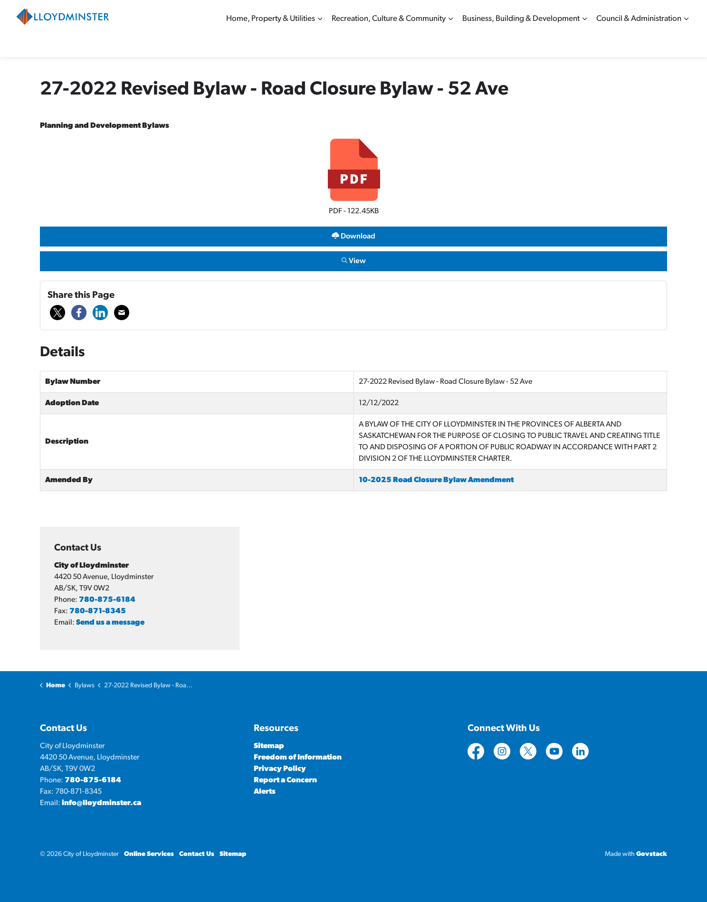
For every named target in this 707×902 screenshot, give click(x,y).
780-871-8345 (97, 611)
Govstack (651, 854)
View (353, 261)
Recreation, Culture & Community (389, 42)
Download (353, 236)
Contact (567, 14)
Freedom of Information (298, 757)
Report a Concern (285, 780)
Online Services (610, 14)
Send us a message (110, 623)
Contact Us (196, 854)
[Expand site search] (681, 14)
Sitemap (652, 14)
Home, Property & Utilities (270, 42)
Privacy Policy (280, 769)
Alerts (265, 792)
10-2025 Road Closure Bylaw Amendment (436, 480)
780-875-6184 (107, 600)
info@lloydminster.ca (101, 803)
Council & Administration (638, 42)
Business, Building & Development (521, 42)
